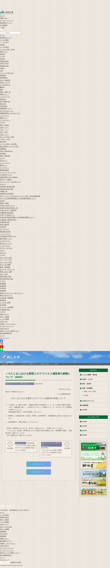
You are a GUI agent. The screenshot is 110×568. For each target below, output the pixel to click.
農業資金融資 (4, 170)
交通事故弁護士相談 (6, 213)
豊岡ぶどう (3, 118)
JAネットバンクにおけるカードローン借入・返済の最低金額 (20, 196)
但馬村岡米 (3, 78)
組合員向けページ (6, 23)
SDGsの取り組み (5, 276)
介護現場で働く (11, 220)
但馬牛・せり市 (87, 379)
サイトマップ (4, 338)
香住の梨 (3, 104)
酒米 (1, 89)
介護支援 (3, 220)
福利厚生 (3, 300)
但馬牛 (2, 68)
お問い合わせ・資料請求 (8, 210)
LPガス (2, 250)
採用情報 (3, 286)
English (2, 45)
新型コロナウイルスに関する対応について (20, 384)
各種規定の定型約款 (6, 194)
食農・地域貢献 (5, 267)
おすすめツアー (5, 241)
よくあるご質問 (5, 302)
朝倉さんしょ (4, 94)
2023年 (84, 421)
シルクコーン (4, 116)
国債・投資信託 (5, 156)
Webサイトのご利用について (9, 331)
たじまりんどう (5, 120)
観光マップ (3, 52)
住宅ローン (3, 160)
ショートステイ (5, 234)
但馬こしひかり (5, 82)
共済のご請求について (7, 205)
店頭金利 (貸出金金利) (7, 186)
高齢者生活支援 (5, 231)
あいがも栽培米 (5, 80)
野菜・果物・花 (5, 92)
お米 (1, 71)
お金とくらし (4, 127)
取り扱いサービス (6, 243)
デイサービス (4, 229)
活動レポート (4, 18)
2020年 (84, 435)
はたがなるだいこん (6, 111)
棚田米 (2, 87)
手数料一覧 (3, 191)
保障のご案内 (4, 203)
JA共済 (2, 201)
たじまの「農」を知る (7, 49)
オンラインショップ (6, 20)
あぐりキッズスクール (7, 269)
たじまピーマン (5, 97)
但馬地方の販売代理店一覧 (9, 208)
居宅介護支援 (4, 224)
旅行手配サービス (6, 239)
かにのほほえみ (5, 85)
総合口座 (3, 142)
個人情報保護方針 (6, 333)
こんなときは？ (5, 246)
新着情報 (3, 283)
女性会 (86, 395)
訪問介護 (3, 227)
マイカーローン (5, 163)
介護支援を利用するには (8, 236)
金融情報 (85, 405)
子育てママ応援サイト (7, 215)
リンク (2, 336)
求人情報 (3, 305)
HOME (6, 364)
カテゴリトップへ (39, 464)
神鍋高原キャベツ (6, 108)
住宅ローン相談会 (6, 179)
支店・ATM (4, 132)
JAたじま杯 (4, 274)
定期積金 (3, 149)
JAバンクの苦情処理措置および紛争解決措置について (18, 198)
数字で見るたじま (6, 295)
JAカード (3, 184)
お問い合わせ (4, 328)
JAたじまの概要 (5, 265)
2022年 (84, 426)
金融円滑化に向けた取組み (9, 177)
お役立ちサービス (88, 401)
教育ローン (3, 165)
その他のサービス (6, 175)
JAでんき (3, 253)
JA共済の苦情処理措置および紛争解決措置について (17, 217)
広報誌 (8, 324)
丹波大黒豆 (3, 106)
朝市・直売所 (4, 125)
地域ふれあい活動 (6, 272)
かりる (2, 158)
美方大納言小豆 (5, 101)
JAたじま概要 (4, 317)
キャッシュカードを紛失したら (10, 182)
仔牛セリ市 (3, 321)
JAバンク (3, 137)
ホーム (2, 16)
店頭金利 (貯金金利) (6, 189)
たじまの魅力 (4, 40)
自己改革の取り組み (6, 279)
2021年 (84, 430)
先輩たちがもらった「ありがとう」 (12, 293)
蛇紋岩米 (3, 75)
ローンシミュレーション (8, 172)
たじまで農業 (4, 319)
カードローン (4, 168)
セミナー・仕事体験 (6, 307)
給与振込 (3, 153)
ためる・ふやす (5, 139)
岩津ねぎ (3, 99)
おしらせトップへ (39, 472)
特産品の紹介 (4, 61)
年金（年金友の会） (6, 151)
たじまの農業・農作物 (89, 375)
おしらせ (13, 364)
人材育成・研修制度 (6, 298)
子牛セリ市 (3, 534)
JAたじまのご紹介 (6, 257)
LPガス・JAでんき (6, 248)
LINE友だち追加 (15, 562)
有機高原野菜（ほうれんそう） (10, 113)
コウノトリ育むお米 (6, 73)
